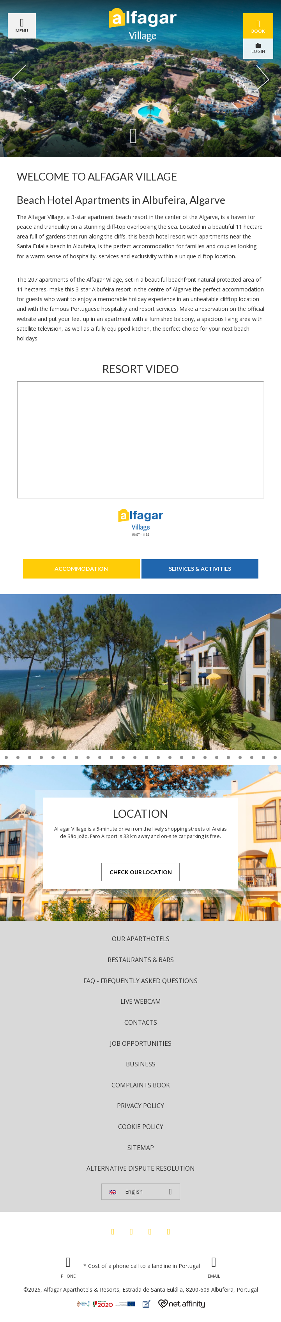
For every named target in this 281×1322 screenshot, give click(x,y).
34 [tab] (275, 757)
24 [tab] (158, 757)
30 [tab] (228, 757)
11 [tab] (6, 757)
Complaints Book (140, 1085)
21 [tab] (123, 757)
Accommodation (81, 568)
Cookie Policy (140, 1126)
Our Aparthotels (141, 939)
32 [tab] (252, 757)
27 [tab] (193, 757)
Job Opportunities (140, 1043)
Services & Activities (200, 568)
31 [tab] (240, 757)
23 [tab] (146, 757)
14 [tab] (41, 757)
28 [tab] (205, 757)
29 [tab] (217, 757)
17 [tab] (76, 757)
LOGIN (258, 48)
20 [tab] (111, 757)
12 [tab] (18, 757)
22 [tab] (135, 757)
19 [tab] (100, 757)
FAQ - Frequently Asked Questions (140, 981)
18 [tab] (88, 757)
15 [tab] (53, 757)
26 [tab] (182, 757)
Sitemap (140, 1147)
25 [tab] (170, 757)
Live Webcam (140, 1001)
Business (141, 1064)
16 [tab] (65, 757)
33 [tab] (263, 757)
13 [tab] (30, 757)
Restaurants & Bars (141, 960)
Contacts (140, 1022)
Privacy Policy (140, 1105)
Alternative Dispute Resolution (141, 1168)
